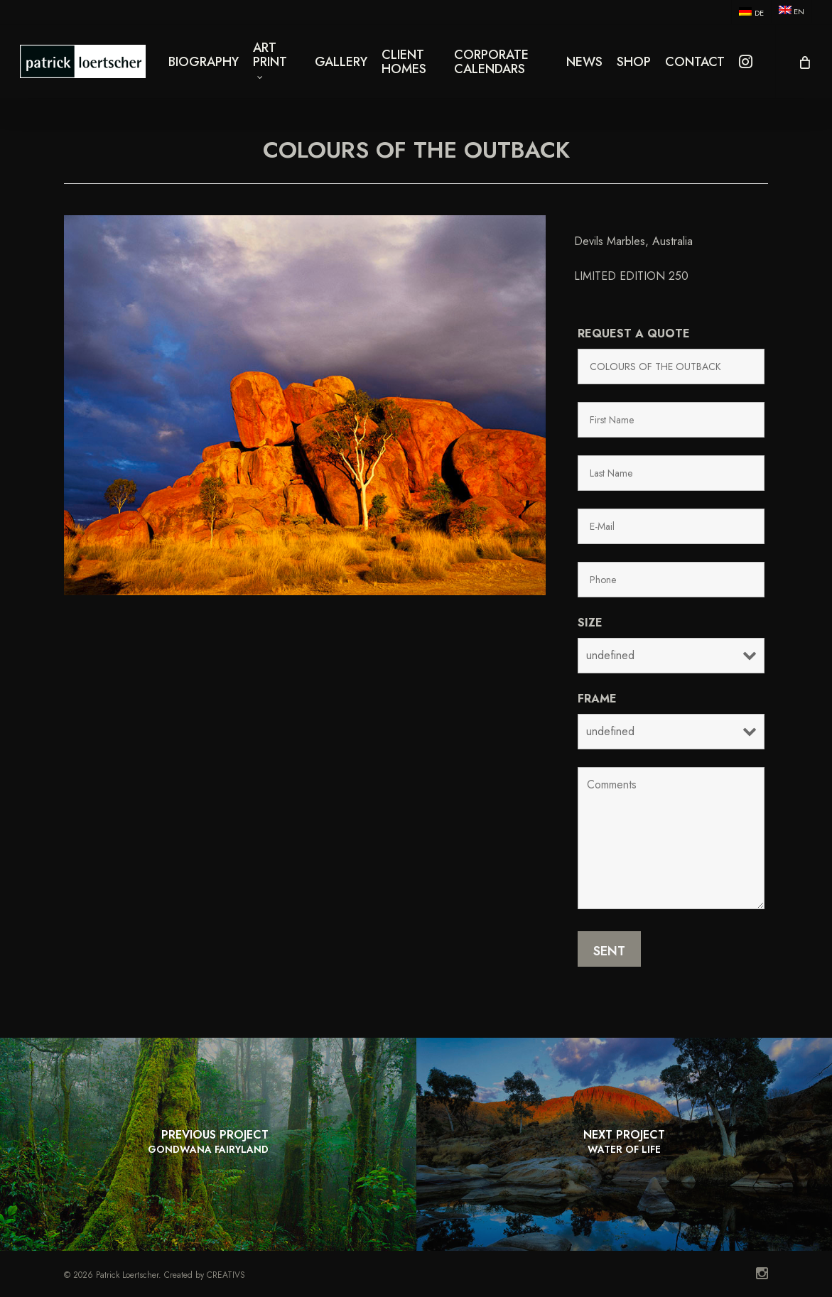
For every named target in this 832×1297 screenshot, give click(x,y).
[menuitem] (750, 12)
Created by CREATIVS (204, 1275)
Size (590, 622)
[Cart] (803, 67)
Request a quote (634, 333)
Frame (597, 698)
